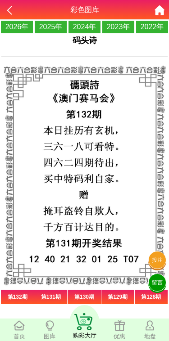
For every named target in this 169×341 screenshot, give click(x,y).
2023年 (118, 27)
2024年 (84, 27)
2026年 (17, 27)
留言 (157, 282)
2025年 (51, 27)
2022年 (152, 27)
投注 (157, 260)
